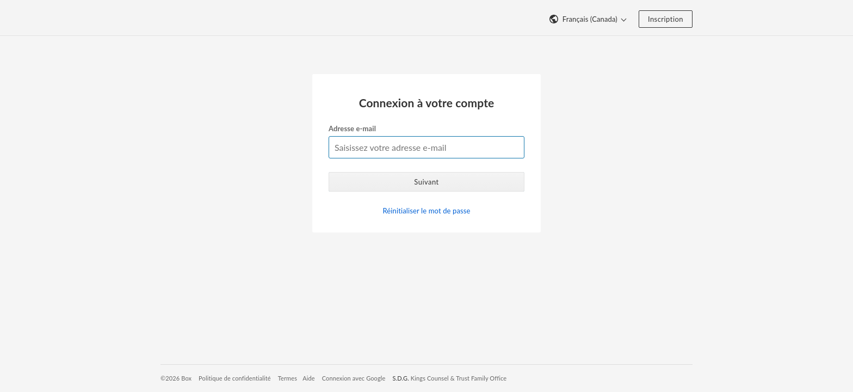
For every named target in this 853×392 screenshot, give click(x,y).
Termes (287, 378)
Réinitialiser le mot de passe (426, 210)
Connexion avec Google (354, 378)
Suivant (426, 181)
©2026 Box (175, 378)
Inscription (665, 19)
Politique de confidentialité (235, 378)
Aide (308, 378)
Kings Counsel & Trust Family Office (458, 378)
